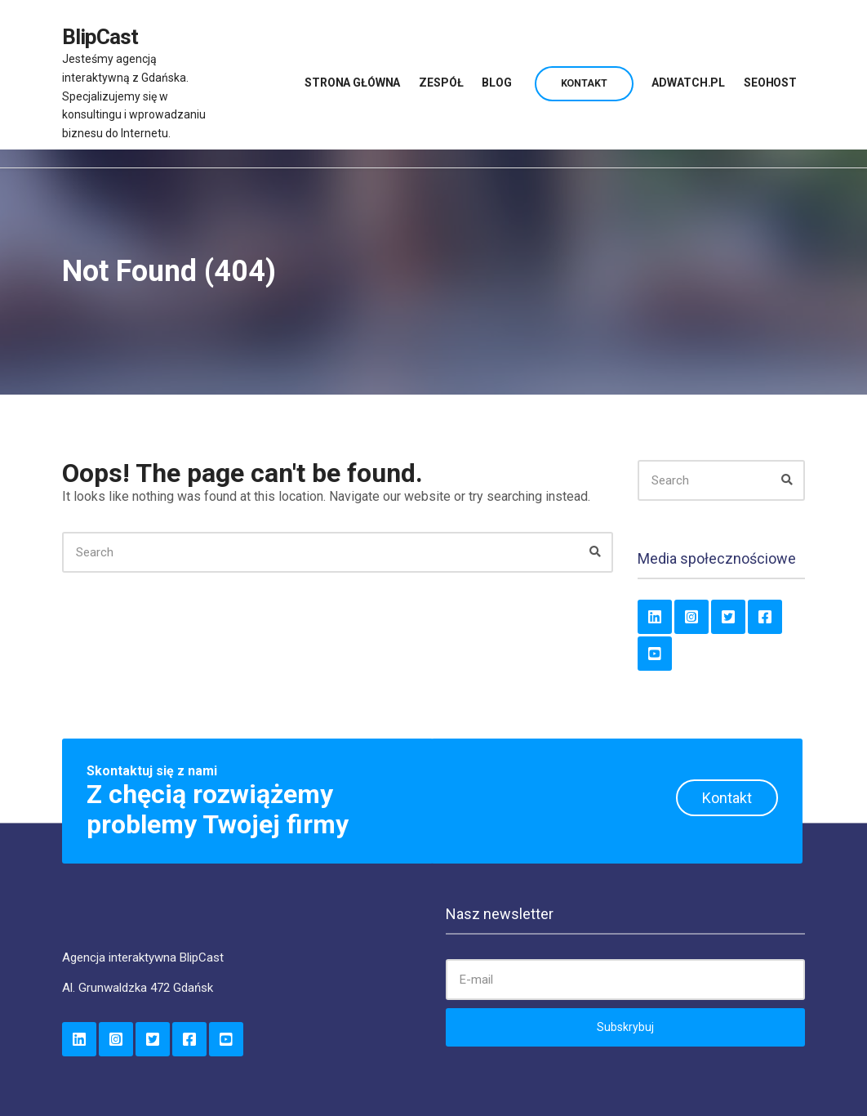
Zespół (441, 82)
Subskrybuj (625, 1026)
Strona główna (352, 82)
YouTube (655, 653)
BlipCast (100, 37)
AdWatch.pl (688, 82)
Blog (496, 82)
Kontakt (584, 83)
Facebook (765, 617)
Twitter (728, 617)
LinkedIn (655, 617)
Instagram (691, 617)
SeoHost (770, 82)
